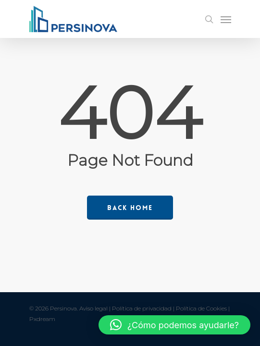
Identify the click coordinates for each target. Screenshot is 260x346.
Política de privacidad (142, 308)
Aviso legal (93, 308)
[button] (174, 324)
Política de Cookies (201, 308)
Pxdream (42, 318)
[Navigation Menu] (226, 19)
